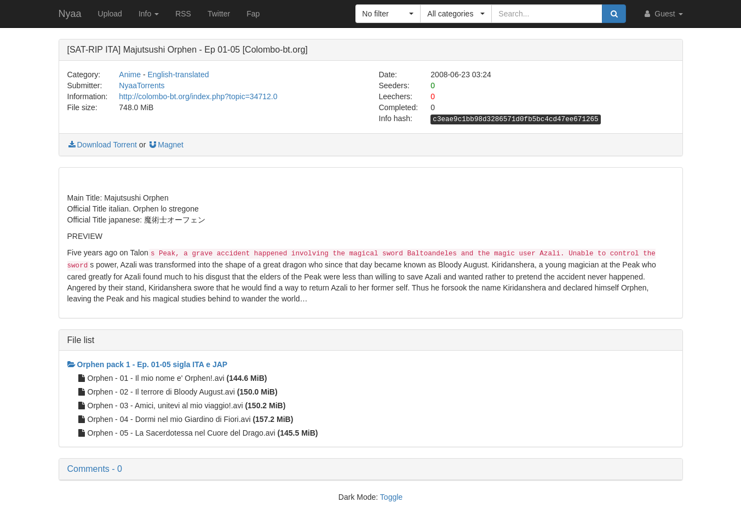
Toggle (391, 497)
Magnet (165, 144)
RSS (183, 13)
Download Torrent (102, 144)
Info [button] (149, 13)
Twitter (219, 13)
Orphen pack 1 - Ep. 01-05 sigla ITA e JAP (147, 364)
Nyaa (70, 13)
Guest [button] (662, 13)
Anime (130, 74)
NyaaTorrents (141, 85)
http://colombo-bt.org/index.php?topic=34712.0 (198, 96)
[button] (388, 13)
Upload (110, 13)
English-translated (178, 74)
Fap (253, 13)
